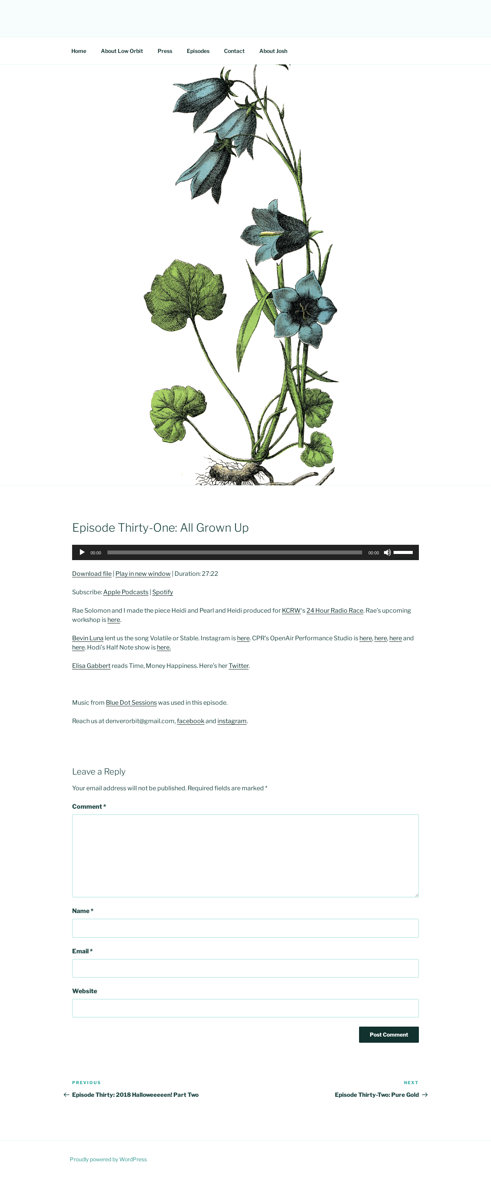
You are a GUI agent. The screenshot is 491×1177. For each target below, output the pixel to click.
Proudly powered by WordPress (108, 1159)
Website (84, 991)
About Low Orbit (122, 51)
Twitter (239, 665)
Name (83, 911)
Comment (89, 806)
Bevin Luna (88, 638)
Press (165, 51)
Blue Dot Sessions (131, 702)
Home (78, 51)
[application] (245, 552)
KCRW (291, 610)
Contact (234, 51)
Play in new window (143, 573)
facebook (190, 721)
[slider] (234, 552)
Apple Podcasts (125, 592)
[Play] (82, 552)
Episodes (198, 51)
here (113, 619)
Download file (92, 573)
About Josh (273, 51)
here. (164, 647)
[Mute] (387, 552)
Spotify (162, 592)
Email (82, 951)
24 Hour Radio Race (334, 610)
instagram (232, 721)
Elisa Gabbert (91, 665)
